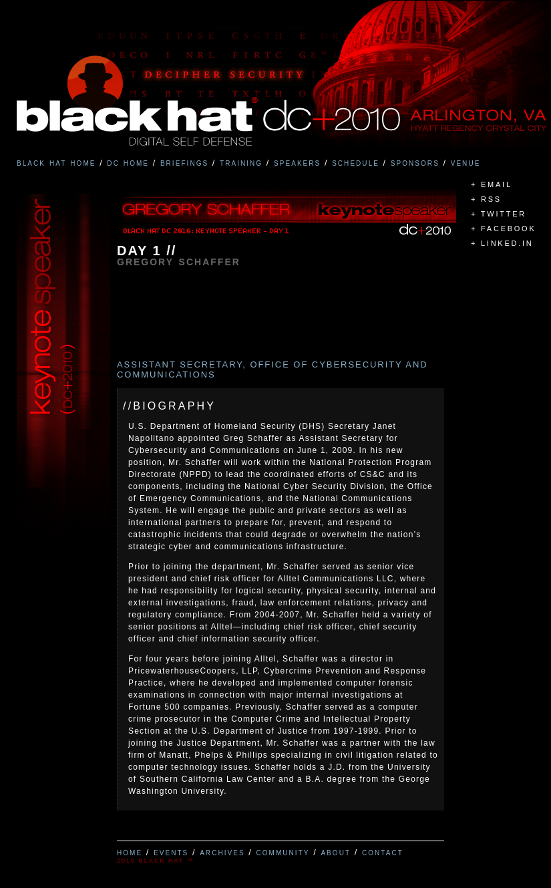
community (282, 852)
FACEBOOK (508, 229)
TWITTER (503, 214)
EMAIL (496, 184)
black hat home (56, 162)
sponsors (415, 162)
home (129, 852)
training (241, 162)
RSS (491, 199)
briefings (184, 162)
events (171, 852)
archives (222, 852)
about (336, 852)
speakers (297, 162)
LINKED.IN (507, 243)
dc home (128, 162)
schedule (355, 162)
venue (466, 162)
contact (382, 852)
